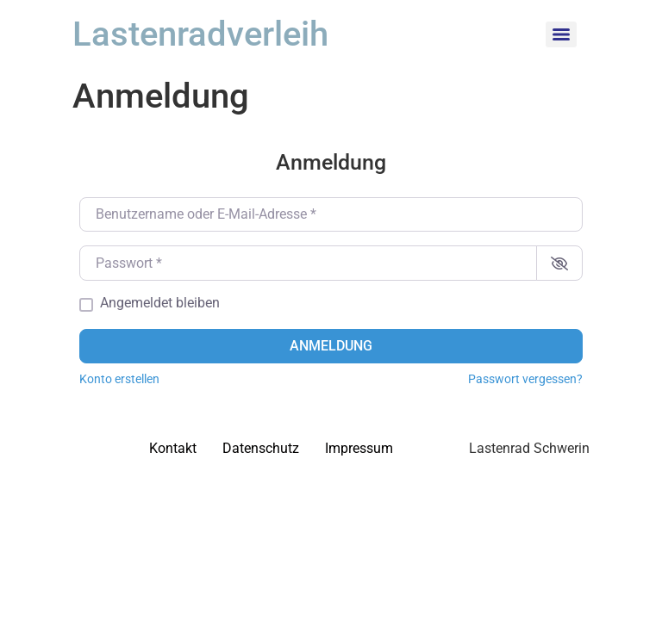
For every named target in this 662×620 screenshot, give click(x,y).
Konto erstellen (119, 379)
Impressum (359, 448)
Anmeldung (331, 346)
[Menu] (561, 34)
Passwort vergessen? (525, 379)
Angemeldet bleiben (160, 303)
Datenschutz (260, 448)
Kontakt (173, 448)
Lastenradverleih (200, 34)
